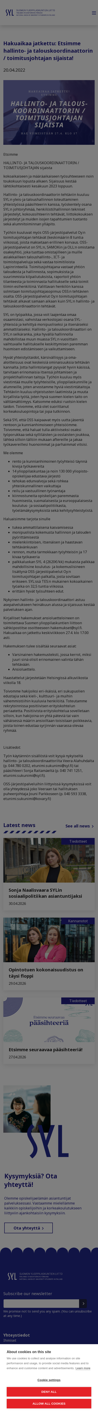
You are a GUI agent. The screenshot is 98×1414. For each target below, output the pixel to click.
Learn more (83, 1368)
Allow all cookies (49, 1403)
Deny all (49, 1391)
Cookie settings (49, 1380)
